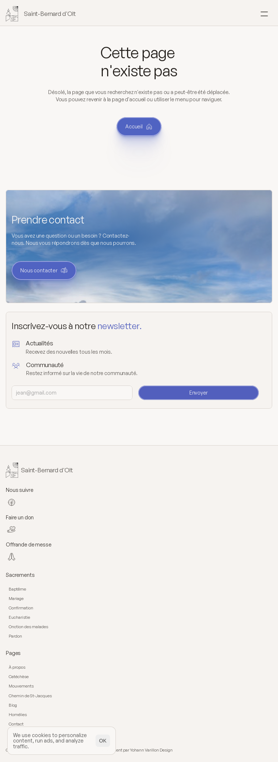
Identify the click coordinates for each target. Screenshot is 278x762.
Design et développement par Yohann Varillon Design (124, 750)
